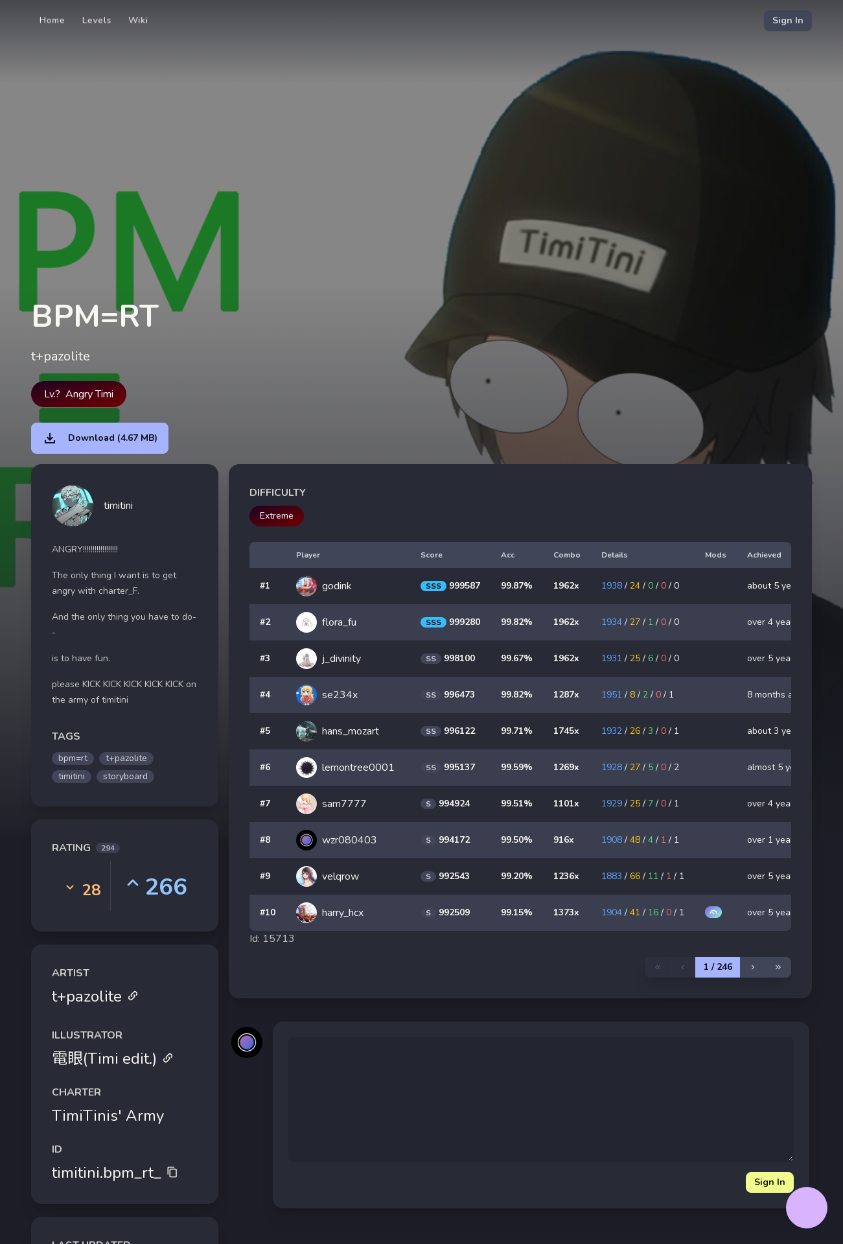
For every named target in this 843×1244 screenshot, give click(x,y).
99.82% (517, 622)
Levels (96, 20)
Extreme (277, 516)
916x (563, 840)
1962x (566, 586)
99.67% (517, 658)
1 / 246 (718, 967)
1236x (566, 876)
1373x (566, 912)
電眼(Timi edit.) (113, 1058)
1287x (566, 694)
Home (52, 20)
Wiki (138, 20)
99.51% (517, 803)
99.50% (517, 840)
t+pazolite (95, 996)
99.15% (517, 912)
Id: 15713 (272, 939)
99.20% (517, 876)
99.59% (517, 767)
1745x (566, 731)
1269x (566, 767)
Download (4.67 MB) (99, 438)
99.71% (517, 731)
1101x (566, 803)
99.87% (517, 586)
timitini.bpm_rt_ (115, 1172)
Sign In (787, 20)
